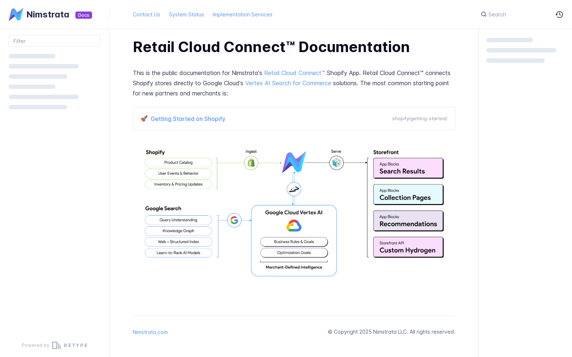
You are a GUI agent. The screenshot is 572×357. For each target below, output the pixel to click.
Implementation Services (243, 14)
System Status (186, 14)
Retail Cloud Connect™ (294, 72)
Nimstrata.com (150, 332)
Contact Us (146, 14)
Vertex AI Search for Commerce (288, 83)
